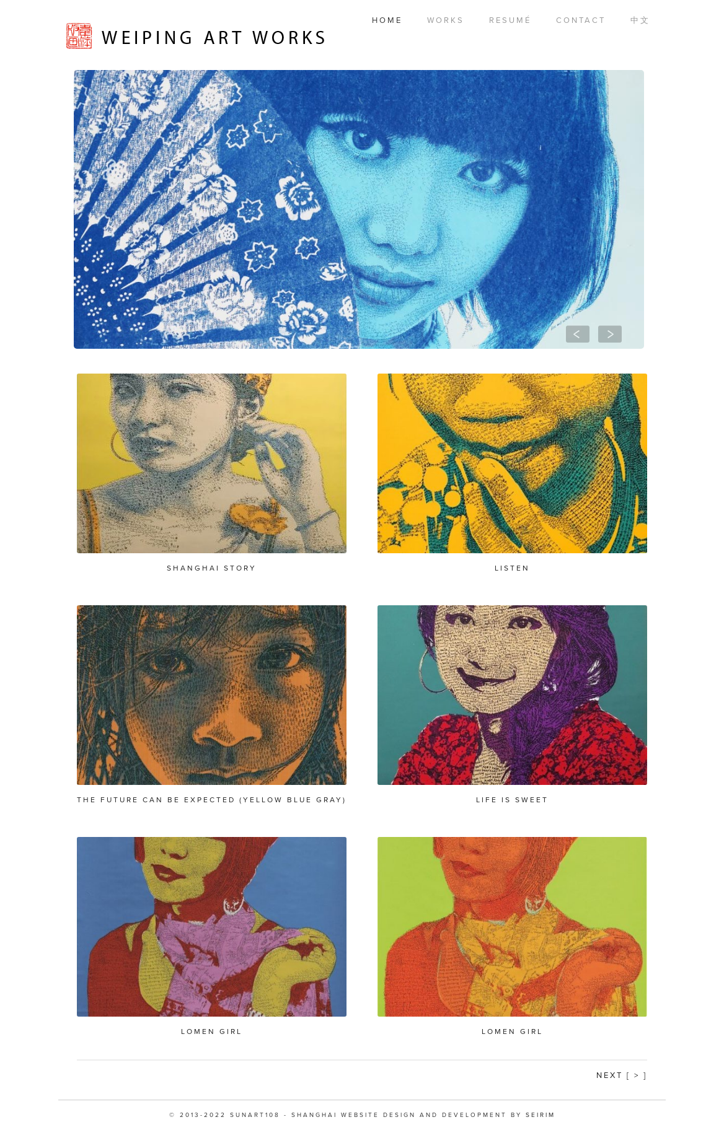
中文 (640, 20)
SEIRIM (540, 1115)
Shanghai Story (212, 568)
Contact (581, 20)
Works (445, 20)
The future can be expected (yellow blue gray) (212, 799)
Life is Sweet (512, 799)
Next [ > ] (621, 1075)
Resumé (510, 20)
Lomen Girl (211, 1031)
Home (387, 20)
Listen (512, 568)
